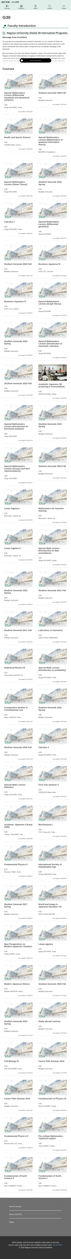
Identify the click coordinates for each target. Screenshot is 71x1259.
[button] (7, 7)
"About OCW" (57, 1245)
